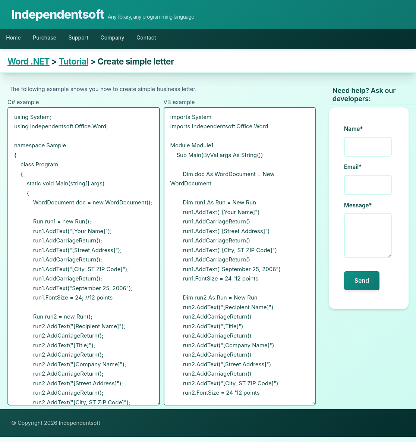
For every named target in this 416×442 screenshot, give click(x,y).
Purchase (57, 40)
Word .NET (28, 67)
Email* (353, 172)
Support (99, 40)
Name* (353, 134)
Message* (358, 210)
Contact (185, 40)
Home (17, 40)
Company (142, 40)
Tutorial (73, 67)
